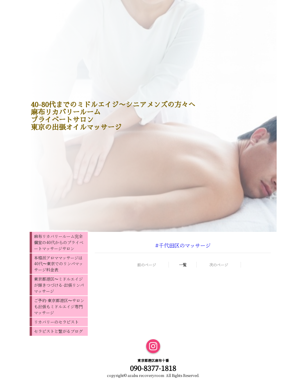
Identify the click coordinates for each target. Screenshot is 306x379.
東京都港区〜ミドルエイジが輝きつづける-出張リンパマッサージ (59, 285)
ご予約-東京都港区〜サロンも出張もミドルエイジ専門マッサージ (59, 306)
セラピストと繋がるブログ (58, 331)
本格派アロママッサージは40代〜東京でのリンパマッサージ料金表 (58, 263)
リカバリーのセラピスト (56, 322)
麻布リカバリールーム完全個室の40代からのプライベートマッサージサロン (58, 242)
